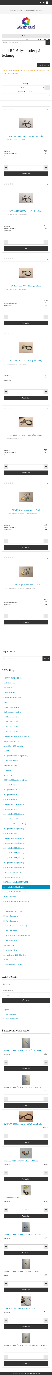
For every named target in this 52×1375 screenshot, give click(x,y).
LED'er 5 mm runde (10, 940)
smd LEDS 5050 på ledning (12, 872)
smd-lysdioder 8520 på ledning (13, 838)
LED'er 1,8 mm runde (10, 916)
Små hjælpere (8, 688)
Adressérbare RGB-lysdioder (13, 746)
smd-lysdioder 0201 (10, 785)
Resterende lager (9, 692)
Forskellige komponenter (11, 741)
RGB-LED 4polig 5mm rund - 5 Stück (26, 510)
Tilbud (5, 702)
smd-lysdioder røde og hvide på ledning (16, 901)
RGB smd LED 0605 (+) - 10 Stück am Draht (26, 136)
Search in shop (44, 65)
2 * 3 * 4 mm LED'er (10, 722)
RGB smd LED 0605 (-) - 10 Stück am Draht (26, 211)
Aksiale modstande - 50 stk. (12, 965)
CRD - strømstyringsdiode (12, 712)
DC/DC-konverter (9, 897)
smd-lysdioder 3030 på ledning (13, 814)
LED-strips (7, 770)
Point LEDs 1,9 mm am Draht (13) (15, 926)
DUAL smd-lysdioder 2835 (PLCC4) (15, 882)
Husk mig (5, 995)
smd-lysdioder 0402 (10, 790)
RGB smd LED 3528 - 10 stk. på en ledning (26, 360)
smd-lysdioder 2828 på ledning (13, 848)
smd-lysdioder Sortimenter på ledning (16, 736)
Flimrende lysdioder (10, 765)
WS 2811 (6, 751)
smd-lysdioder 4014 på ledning (13, 858)
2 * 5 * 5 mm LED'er (10, 731)
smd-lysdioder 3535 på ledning (13, 867)
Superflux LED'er (9, 945)
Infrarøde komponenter (11, 707)
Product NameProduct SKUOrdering (23, 87)
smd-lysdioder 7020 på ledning (13, 829)
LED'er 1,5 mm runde (10, 921)
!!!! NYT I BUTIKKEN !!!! (12, 678)
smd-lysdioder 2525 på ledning (13, 843)
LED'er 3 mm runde (10, 931)
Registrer (6, 1010)
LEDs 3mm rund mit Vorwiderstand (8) (16, 935)
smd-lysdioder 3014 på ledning (13, 853)
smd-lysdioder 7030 (10, 833)
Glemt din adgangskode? (10, 1018)
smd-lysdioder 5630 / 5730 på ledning (16, 892)
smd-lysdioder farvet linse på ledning (15, 756)
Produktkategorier (9, 683)
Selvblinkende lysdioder (11, 717)
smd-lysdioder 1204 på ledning (13, 804)
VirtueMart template (18, 1373)
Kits (4, 906)
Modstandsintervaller (10, 960)
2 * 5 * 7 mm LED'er (10, 726)
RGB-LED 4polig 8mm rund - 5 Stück (26, 585)
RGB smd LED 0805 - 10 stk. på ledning (26, 286)
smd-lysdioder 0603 (10, 795)
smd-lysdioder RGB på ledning (13, 887)
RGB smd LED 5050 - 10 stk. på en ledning (26, 435)
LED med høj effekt (10, 950)
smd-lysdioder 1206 (10, 809)
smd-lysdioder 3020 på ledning (13, 863)
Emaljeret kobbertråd (10, 819)
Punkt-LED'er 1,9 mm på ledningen (15, 824)
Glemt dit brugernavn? (9, 1014)
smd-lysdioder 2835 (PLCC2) (13, 877)
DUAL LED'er (8, 775)
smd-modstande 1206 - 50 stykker (14, 955)
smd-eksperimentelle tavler (12, 697)
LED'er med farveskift (10, 760)
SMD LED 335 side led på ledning (15, 780)
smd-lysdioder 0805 (10, 799)
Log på (26, 1000)
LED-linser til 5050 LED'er (12, 911)
